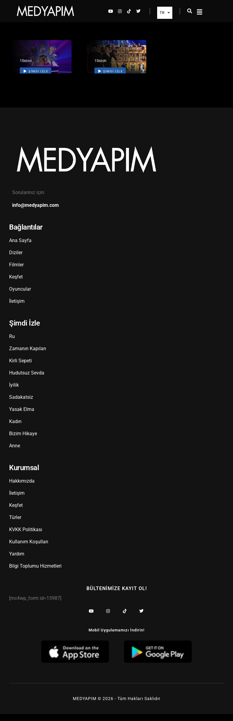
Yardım (16, 561)
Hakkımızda (22, 488)
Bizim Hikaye (23, 441)
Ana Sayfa (20, 248)
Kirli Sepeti (20, 368)
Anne (14, 453)
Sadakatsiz (21, 404)
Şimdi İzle (36, 78)
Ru (12, 344)
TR (165, 13)
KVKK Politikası (25, 537)
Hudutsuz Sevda (26, 380)
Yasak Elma (21, 416)
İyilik (14, 392)
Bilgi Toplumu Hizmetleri (35, 573)
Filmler (16, 272)
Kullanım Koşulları (28, 549)
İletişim (17, 308)
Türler (15, 525)
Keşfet (16, 284)
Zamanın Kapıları (27, 356)
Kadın (15, 429)
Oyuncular (20, 296)
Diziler (15, 260)
